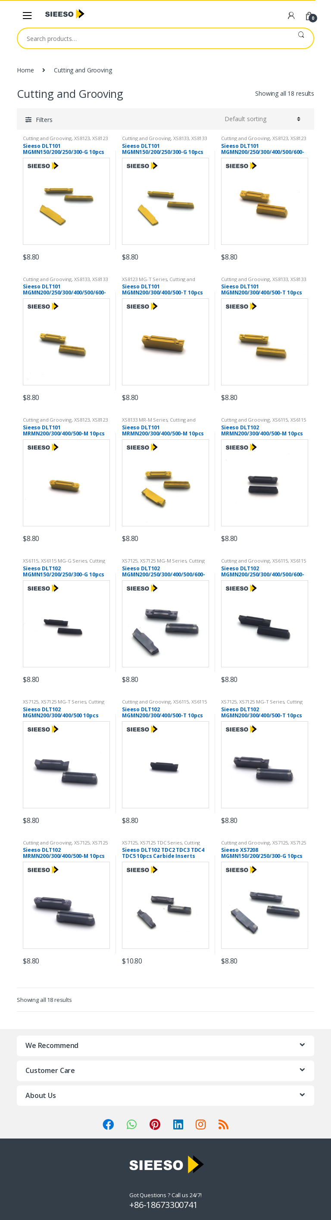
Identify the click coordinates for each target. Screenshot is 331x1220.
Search (301, 38)
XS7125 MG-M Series (163, 560)
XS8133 (181, 138)
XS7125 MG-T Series (63, 701)
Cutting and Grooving (47, 138)
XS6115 (280, 419)
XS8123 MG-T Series (144, 279)
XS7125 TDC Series (161, 842)
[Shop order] (261, 119)
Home (25, 70)
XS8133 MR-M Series (144, 419)
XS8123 (82, 138)
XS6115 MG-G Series (64, 560)
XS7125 (129, 560)
